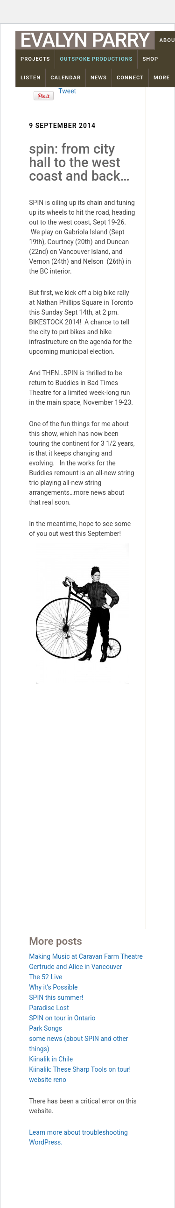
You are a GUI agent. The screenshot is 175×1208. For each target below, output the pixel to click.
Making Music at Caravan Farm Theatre (86, 956)
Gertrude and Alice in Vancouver (75, 966)
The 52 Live (45, 977)
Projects (35, 59)
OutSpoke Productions (96, 59)
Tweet (67, 91)
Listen (31, 78)
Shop (150, 59)
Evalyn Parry (85, 40)
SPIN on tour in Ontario (62, 1018)
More (162, 78)
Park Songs (45, 1028)
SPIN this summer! (56, 997)
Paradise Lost (49, 1007)
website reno (47, 1079)
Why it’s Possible (53, 987)
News (99, 78)
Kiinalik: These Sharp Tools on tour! (80, 1069)
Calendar (65, 78)
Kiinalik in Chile (51, 1059)
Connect (130, 78)
